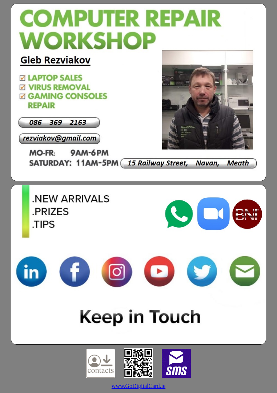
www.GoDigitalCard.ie (138, 386)
